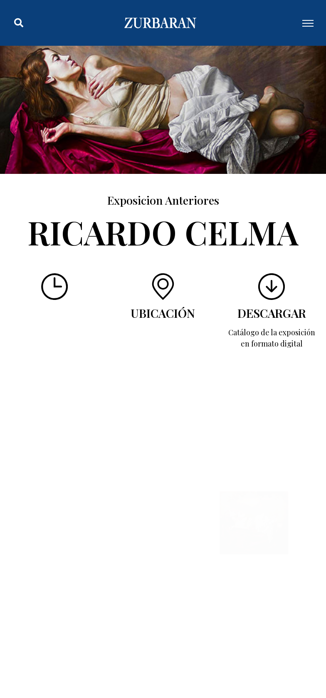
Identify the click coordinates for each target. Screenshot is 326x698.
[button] (18, 23)
